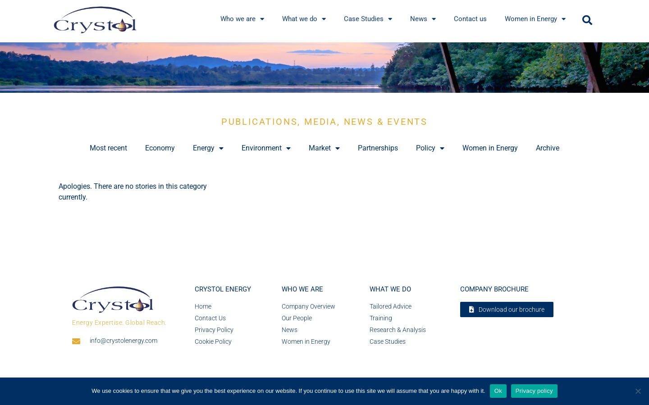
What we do (390, 289)
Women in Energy (490, 148)
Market (324, 148)
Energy (208, 148)
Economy (160, 148)
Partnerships (378, 148)
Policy (430, 148)
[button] (587, 20)
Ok (498, 390)
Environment (266, 148)
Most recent (108, 148)
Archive (547, 148)
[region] (324, 67)
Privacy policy (534, 390)
